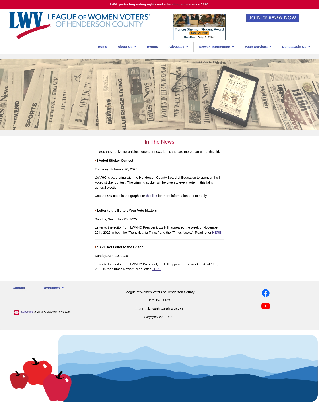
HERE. (217, 232)
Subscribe (27, 311)
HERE (156, 269)
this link (151, 196)
